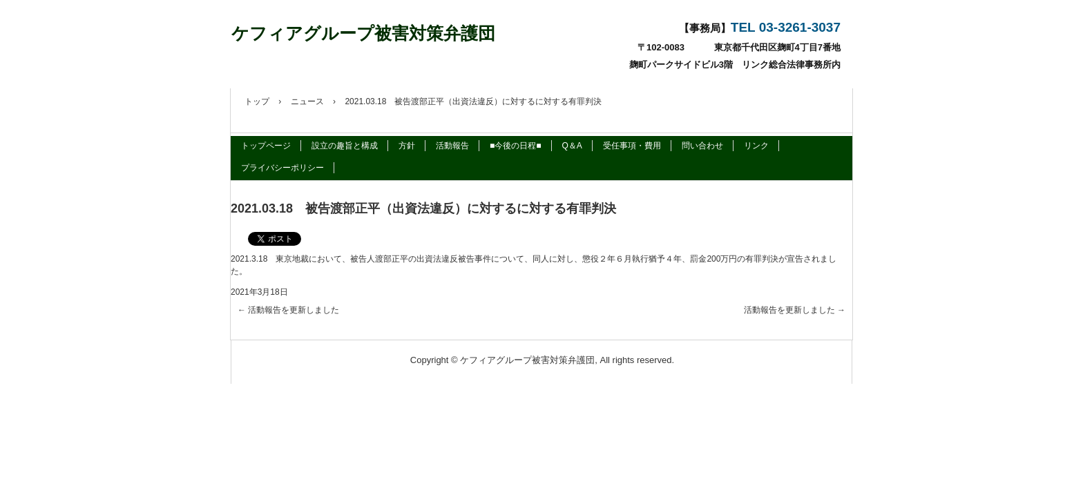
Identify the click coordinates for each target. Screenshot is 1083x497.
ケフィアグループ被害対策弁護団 (363, 33)
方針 (407, 145)
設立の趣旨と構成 (345, 145)
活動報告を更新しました (288, 310)
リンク (756, 145)
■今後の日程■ (516, 145)
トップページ (266, 145)
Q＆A (572, 145)
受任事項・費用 (632, 145)
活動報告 (452, 145)
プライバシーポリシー (282, 168)
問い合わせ (702, 145)
